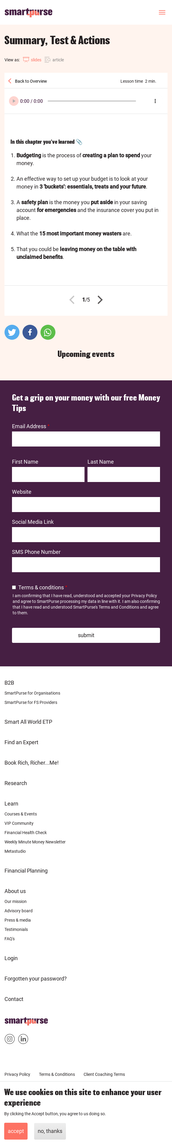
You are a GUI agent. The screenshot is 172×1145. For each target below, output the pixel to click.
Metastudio (15, 851)
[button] (11, 332)
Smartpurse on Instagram (9, 1040)
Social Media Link (33, 522)
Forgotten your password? (35, 978)
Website (21, 492)
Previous (73, 299)
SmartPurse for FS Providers (30, 702)
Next (98, 299)
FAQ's (9, 938)
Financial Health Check (25, 832)
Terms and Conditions (119, 607)
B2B (9, 683)
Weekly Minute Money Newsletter (35, 842)
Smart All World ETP (28, 722)
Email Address (29, 426)
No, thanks (50, 1131)
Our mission (15, 901)
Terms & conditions (41, 587)
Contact (13, 999)
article (58, 59)
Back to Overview (30, 81)
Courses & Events (20, 814)
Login (11, 958)
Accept (16, 1131)
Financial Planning (26, 870)
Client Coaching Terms (104, 1074)
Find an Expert (21, 742)
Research (15, 783)
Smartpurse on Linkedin (23, 1040)
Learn (11, 803)
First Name (25, 462)
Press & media (17, 920)
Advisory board (18, 910)
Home (11, 1019)
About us (15, 891)
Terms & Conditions (57, 1074)
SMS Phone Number (36, 552)
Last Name (100, 462)
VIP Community (19, 823)
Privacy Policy (144, 595)
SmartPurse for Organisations (32, 693)
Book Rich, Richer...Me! (31, 763)
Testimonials (16, 929)
